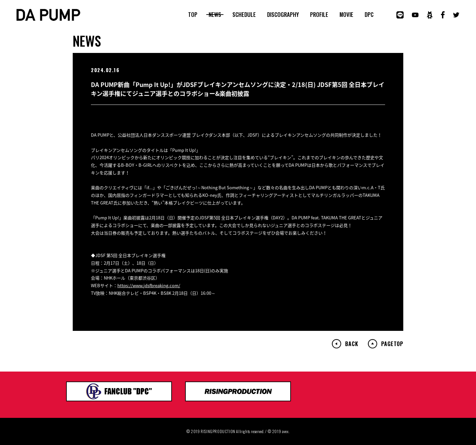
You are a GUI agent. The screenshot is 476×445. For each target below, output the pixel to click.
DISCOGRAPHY (283, 14)
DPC (369, 14)
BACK (351, 344)
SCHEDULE (244, 14)
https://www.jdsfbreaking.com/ (148, 285)
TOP (192, 14)
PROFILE (319, 14)
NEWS (215, 14)
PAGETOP (392, 344)
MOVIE (346, 14)
